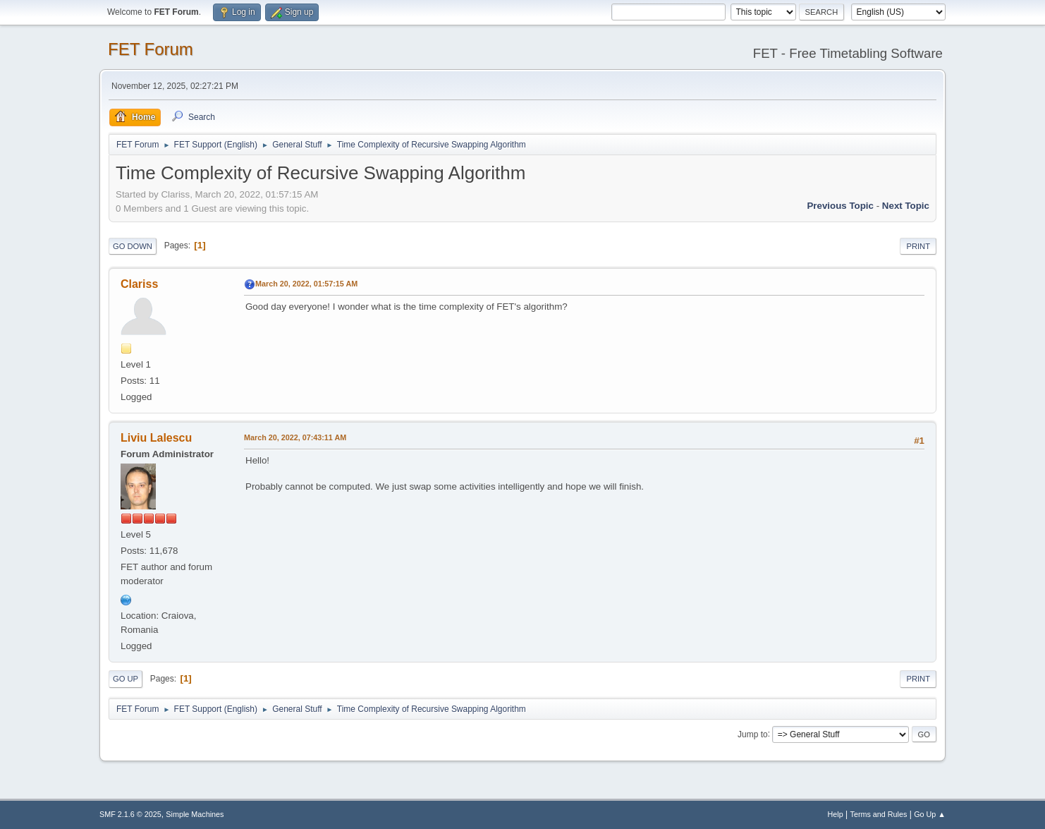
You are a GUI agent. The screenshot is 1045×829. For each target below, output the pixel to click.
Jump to (753, 734)
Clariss (139, 284)
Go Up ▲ (930, 814)
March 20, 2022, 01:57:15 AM (306, 283)
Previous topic (840, 205)
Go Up (125, 678)
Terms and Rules (879, 814)
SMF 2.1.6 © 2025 (130, 814)
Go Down (132, 246)
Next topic (905, 205)
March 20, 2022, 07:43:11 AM (295, 437)
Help (835, 814)
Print (918, 246)
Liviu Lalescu (156, 438)
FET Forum (150, 49)
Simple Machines (195, 814)
